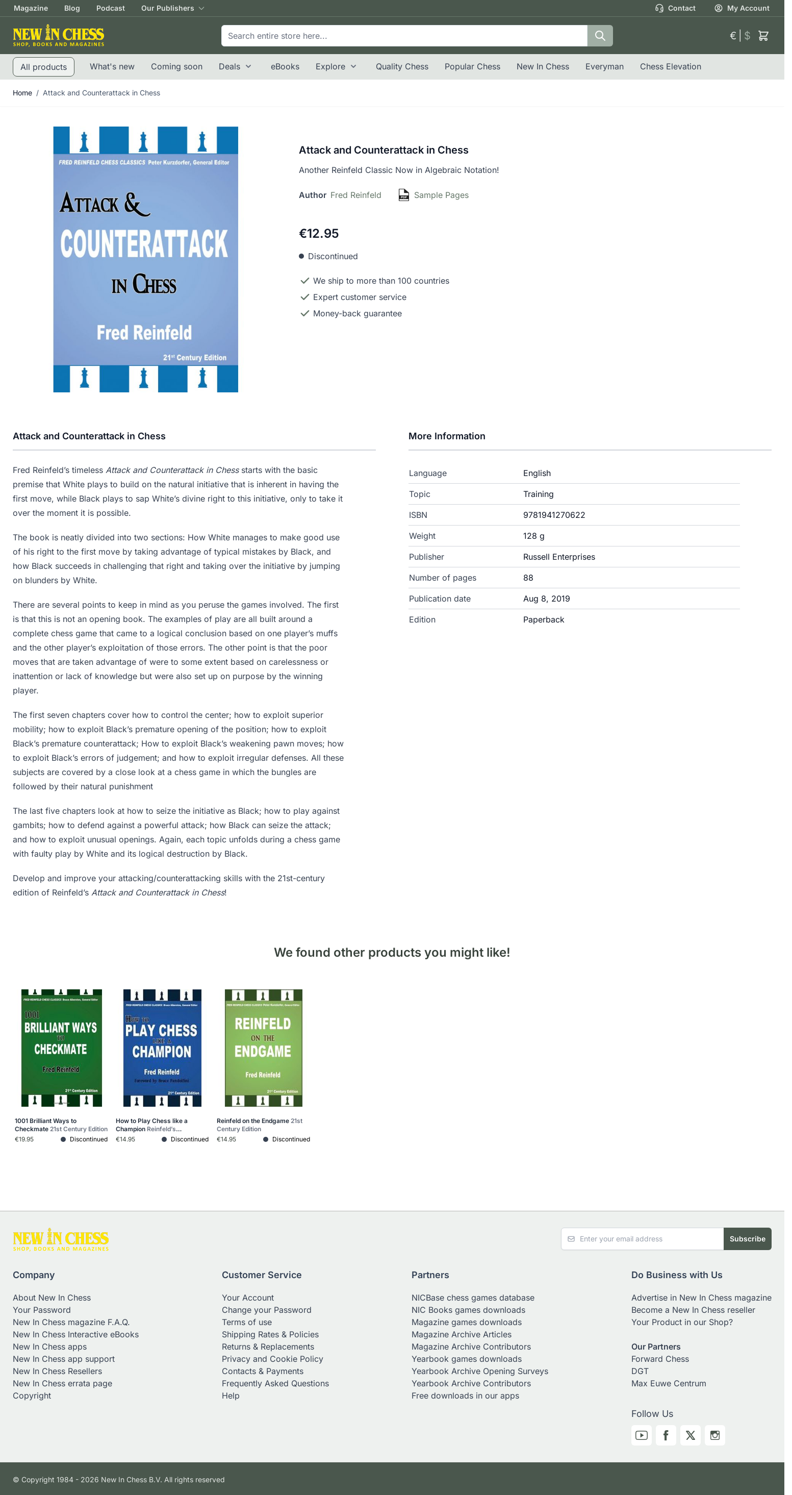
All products (43, 67)
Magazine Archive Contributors (471, 1346)
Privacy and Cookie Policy (272, 1359)
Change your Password (267, 1310)
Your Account (248, 1297)
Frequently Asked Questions (275, 1383)
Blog (72, 8)
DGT (640, 1371)
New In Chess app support (64, 1359)
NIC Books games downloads (468, 1310)
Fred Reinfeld (355, 195)
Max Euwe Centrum (668, 1383)
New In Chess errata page (62, 1383)
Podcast (110, 8)
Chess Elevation (670, 66)
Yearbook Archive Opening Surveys (480, 1371)
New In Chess (543, 66)
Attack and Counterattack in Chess (101, 92)
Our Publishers (167, 8)
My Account (742, 8)
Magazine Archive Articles (462, 1334)
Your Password (42, 1310)
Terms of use (247, 1322)
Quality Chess (402, 66)
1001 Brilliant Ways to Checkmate (61, 1125)
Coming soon (176, 66)
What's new (112, 66)
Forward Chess (660, 1359)
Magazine (31, 8)
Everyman (604, 66)
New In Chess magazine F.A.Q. (71, 1322)
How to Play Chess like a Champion (152, 1125)
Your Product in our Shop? (682, 1322)
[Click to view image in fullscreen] (145, 259)
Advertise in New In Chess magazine (701, 1297)
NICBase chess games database (473, 1297)
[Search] (600, 35)
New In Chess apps (50, 1346)
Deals (229, 66)
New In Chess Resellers (57, 1371)
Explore (330, 66)
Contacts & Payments (262, 1371)
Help (231, 1395)
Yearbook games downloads (467, 1359)
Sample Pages (441, 195)
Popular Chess (472, 66)
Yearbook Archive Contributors (471, 1383)
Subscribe (747, 1238)
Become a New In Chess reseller (693, 1310)
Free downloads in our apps (465, 1395)
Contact (675, 8)
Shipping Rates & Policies (270, 1334)
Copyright (32, 1395)
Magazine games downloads (467, 1322)
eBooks (285, 66)
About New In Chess (52, 1297)
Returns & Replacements (268, 1346)
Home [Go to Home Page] (22, 92)
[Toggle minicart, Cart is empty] (763, 36)
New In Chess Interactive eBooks (76, 1334)
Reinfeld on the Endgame (259, 1125)
